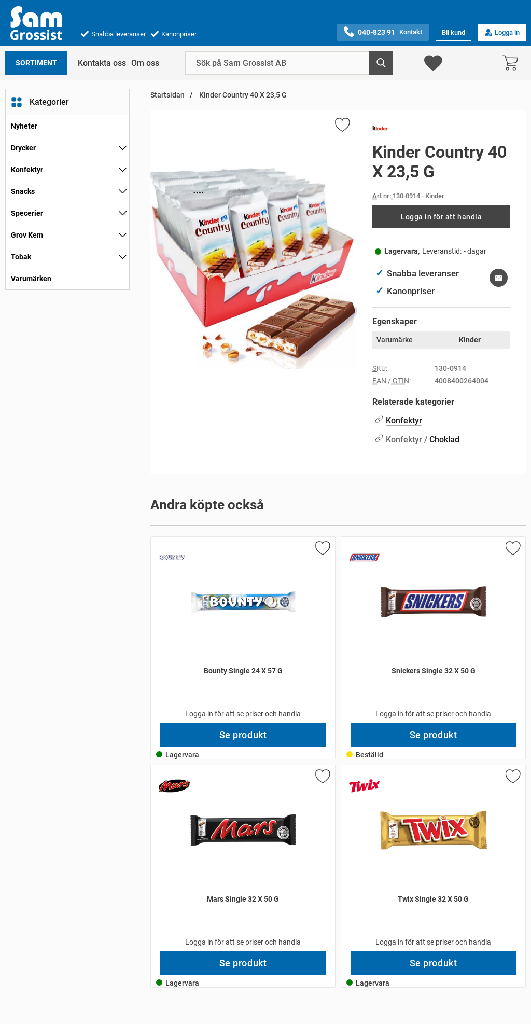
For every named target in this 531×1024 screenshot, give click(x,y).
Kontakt (410, 32)
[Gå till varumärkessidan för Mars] (174, 786)
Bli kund (453, 32)
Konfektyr (27, 169)
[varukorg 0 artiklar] (513, 63)
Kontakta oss (102, 63)
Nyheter (24, 126)
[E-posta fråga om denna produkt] (499, 278)
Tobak (21, 257)
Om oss (145, 63)
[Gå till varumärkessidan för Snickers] (364, 558)
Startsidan (167, 95)
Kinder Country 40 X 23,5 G (242, 95)
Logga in (502, 32)
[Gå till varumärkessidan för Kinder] (380, 130)
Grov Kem (27, 235)
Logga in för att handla (441, 217)
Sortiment (36, 63)
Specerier (27, 213)
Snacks (23, 191)
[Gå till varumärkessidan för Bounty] (172, 558)
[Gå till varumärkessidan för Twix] (364, 786)
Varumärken (31, 278)
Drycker (23, 148)
